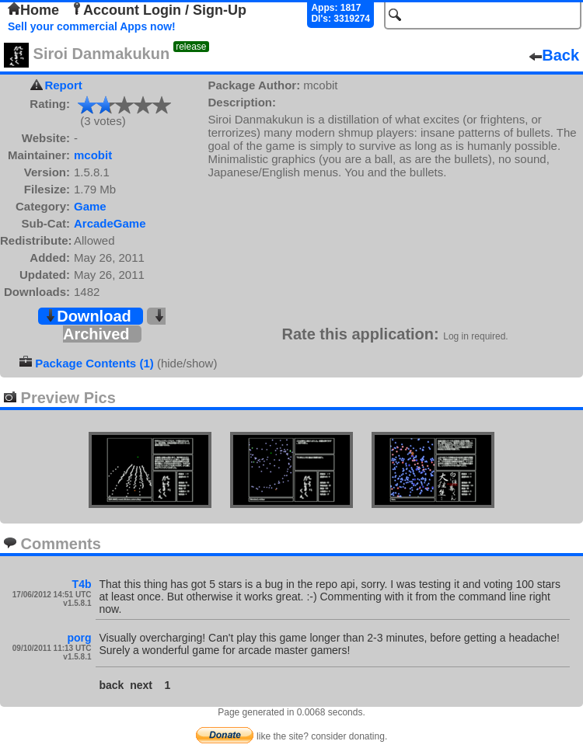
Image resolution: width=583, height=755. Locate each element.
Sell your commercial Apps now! (92, 26)
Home (33, 10)
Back (554, 55)
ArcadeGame (110, 223)
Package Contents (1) (94, 363)
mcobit (93, 155)
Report (63, 85)
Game (90, 206)
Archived (114, 326)
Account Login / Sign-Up (158, 10)
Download (87, 316)
